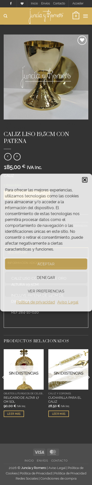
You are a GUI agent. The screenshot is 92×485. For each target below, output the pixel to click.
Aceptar (45, 264)
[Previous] (4, 387)
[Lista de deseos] (22, 4)
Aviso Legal (68, 302)
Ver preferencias (46, 291)
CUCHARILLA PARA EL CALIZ (64, 400)
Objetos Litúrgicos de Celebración (47, 124)
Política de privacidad (35, 302)
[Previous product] (17, 156)
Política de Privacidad (36, 473)
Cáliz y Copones (17, 128)
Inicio (34, 3)
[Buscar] (5, 16)
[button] (84, 179)
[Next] (88, 387)
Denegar (46, 277)
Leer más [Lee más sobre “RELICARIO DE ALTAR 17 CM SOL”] (13, 413)
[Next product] (7, 156)
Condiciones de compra (58, 478)
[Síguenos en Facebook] (11, 3)
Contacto (59, 3)
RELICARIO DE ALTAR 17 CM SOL (21, 400)
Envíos (45, 3)
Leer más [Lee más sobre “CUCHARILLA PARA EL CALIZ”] (58, 413)
